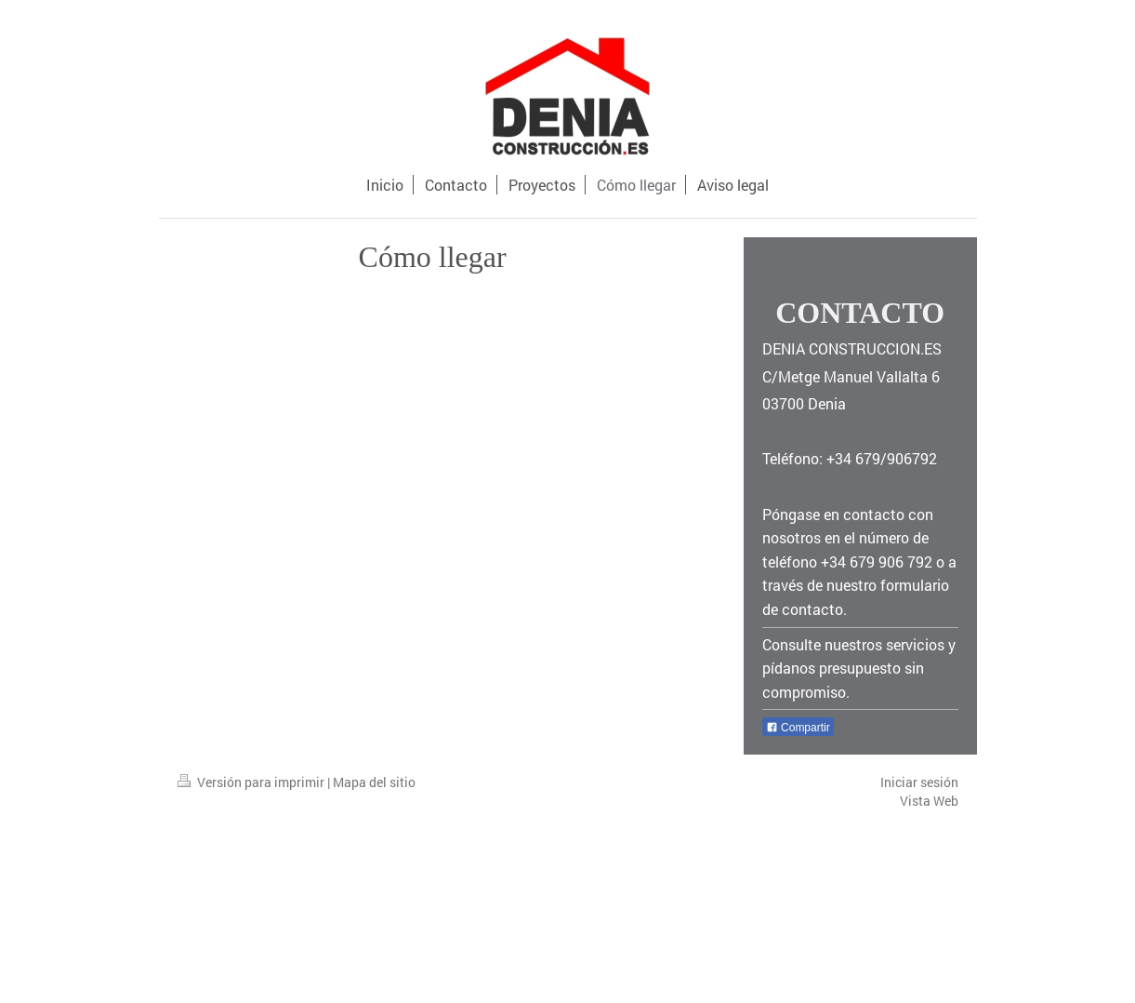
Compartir (798, 727)
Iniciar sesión (919, 782)
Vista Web (929, 800)
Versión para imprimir (252, 782)
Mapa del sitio (374, 782)
